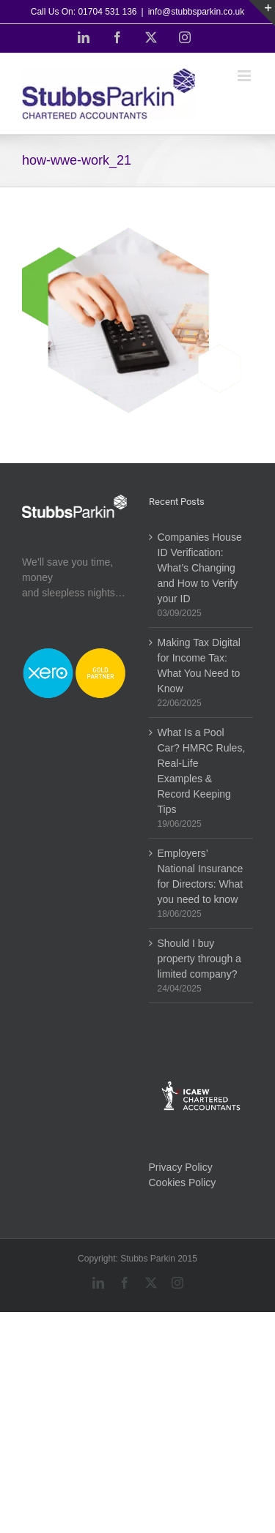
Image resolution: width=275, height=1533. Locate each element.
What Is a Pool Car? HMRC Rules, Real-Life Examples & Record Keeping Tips (202, 771)
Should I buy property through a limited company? (199, 958)
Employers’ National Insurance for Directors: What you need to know (200, 876)
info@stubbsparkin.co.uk (196, 12)
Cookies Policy (182, 1182)
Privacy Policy (181, 1167)
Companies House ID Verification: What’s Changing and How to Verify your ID (200, 567)
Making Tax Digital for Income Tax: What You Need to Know (199, 665)
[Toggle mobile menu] (245, 75)
